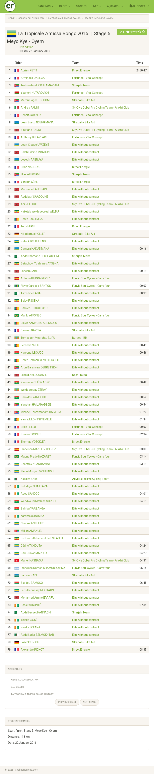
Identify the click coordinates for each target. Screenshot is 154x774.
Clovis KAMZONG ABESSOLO (39, 322)
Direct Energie (81, 70)
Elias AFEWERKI (30, 174)
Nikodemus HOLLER (33, 233)
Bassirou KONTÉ (31, 605)
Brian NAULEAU (30, 167)
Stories (81, 6)
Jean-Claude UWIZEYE (35, 144)
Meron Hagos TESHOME (36, 100)
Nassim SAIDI (29, 478)
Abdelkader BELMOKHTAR (37, 634)
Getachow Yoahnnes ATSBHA (40, 263)
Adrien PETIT (29, 70)
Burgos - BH (79, 337)
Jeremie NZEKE (30, 345)
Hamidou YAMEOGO (33, 397)
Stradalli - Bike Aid (83, 100)
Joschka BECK (30, 642)
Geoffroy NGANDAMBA (35, 464)
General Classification (24, 679)
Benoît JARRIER (31, 115)
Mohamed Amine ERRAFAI (37, 597)
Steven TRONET (31, 434)
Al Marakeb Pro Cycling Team (90, 478)
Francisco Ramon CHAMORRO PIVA (43, 568)
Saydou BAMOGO (32, 582)
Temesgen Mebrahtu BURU (38, 337)
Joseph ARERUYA (32, 159)
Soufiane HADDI (31, 129)
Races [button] (64, 6)
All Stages (17, 687)
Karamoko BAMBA (32, 516)
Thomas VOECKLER (33, 441)
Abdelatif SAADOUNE (34, 196)
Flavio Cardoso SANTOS (36, 285)
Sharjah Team (81, 85)
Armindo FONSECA (33, 77)
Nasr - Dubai (79, 374)
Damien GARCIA (31, 330)
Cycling (18, 6)
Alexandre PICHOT (32, 649)
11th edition (25, 47)
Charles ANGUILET (32, 523)
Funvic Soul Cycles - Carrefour (91, 278)
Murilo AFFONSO (31, 315)
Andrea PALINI (30, 107)
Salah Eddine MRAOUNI (35, 152)
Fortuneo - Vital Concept (87, 77)
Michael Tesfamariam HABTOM (41, 412)
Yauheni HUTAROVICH (35, 92)
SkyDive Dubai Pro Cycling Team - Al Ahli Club (100, 107)
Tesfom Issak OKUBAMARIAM (40, 85)
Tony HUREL (28, 226)
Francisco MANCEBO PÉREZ (38, 449)
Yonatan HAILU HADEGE (36, 404)
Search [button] (115, 6)
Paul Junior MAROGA (34, 553)
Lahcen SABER (30, 271)
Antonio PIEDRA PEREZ (35, 278)
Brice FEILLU (28, 426)
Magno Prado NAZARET (36, 456)
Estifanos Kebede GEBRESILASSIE (42, 538)
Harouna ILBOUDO (32, 352)
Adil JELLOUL (29, 204)
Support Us (139, 6)
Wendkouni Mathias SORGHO (39, 501)
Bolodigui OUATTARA (34, 486)
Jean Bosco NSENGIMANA (37, 122)
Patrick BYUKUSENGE (34, 241)
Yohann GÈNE (29, 181)
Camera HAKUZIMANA (35, 248)
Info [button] (96, 6)
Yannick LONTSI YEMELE (36, 419)
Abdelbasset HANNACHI (36, 612)
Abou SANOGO (30, 493)
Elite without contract (85, 144)
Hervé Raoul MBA (32, 219)
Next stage (89, 702)
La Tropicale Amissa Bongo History (32, 694)
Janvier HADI (29, 575)
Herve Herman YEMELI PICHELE (40, 360)
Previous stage (67, 702)
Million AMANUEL (31, 530)
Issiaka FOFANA (30, 627)
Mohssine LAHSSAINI (34, 189)
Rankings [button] (45, 6)
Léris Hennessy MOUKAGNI (37, 590)
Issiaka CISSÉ (29, 619)
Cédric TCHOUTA (31, 545)
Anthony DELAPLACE (34, 137)
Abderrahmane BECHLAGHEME (40, 256)
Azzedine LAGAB (32, 293)
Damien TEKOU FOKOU (35, 308)
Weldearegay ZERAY (34, 389)
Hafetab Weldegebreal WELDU (40, 211)
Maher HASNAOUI (32, 560)
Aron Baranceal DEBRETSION (39, 367)
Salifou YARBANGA (33, 508)
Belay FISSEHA (30, 300)
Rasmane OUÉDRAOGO (35, 382)
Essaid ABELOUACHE (34, 374)
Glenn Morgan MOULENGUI (37, 471)
